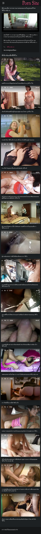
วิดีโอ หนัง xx (10, 47)
